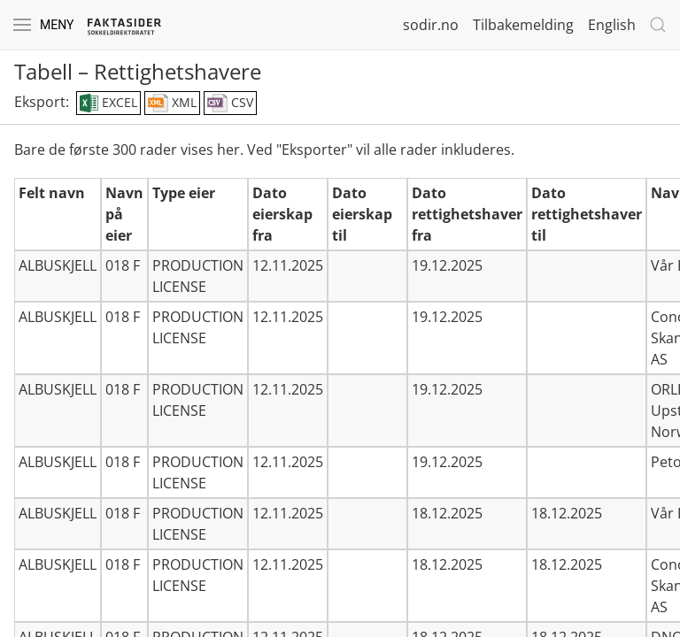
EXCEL (108, 103)
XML (172, 103)
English (612, 25)
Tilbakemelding (523, 25)
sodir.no (431, 25)
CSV (230, 103)
